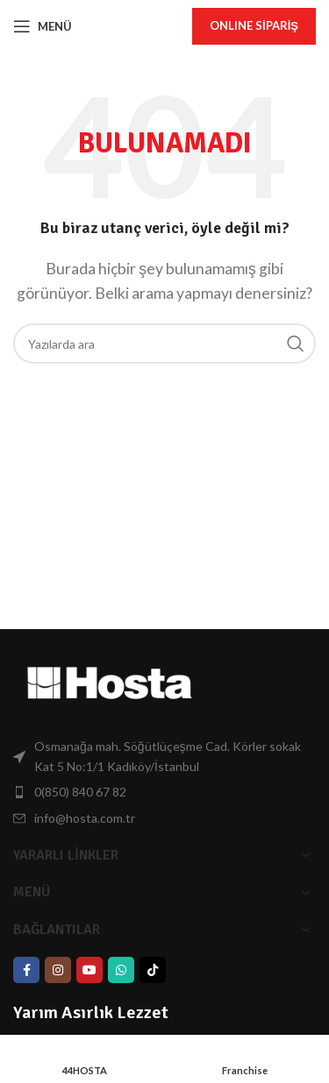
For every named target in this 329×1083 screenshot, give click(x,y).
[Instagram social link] (58, 970)
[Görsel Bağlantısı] (109, 681)
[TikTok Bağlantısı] (152, 970)
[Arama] (164, 343)
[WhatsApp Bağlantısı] (121, 970)
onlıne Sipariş (254, 25)
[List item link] (164, 756)
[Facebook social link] (26, 970)
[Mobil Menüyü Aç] (42, 26)
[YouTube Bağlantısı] (89, 970)
